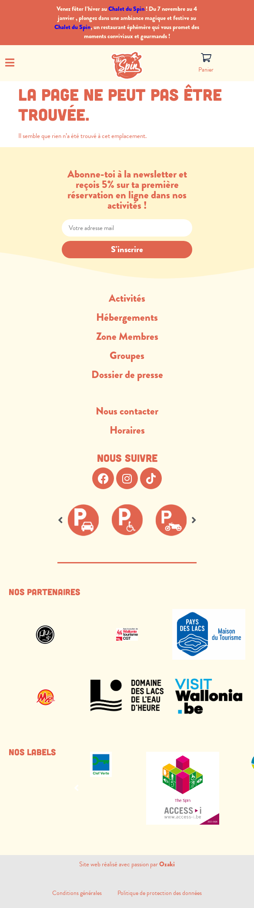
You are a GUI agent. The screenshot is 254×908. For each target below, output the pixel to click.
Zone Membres (127, 336)
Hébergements (127, 317)
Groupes (127, 355)
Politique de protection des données (159, 893)
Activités (127, 298)
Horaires (127, 430)
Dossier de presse (127, 374)
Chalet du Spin (126, 8)
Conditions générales (84, 893)
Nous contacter (127, 411)
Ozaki (167, 864)
